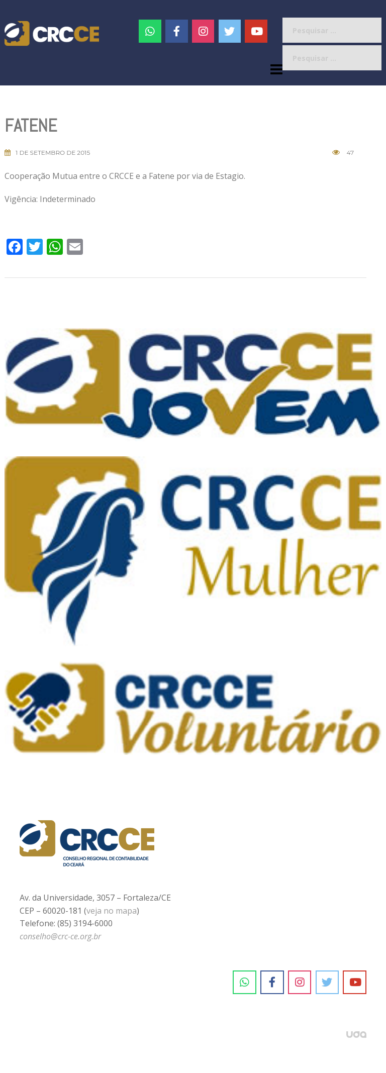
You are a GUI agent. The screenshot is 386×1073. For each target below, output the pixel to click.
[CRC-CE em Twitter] (230, 31)
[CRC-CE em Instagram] (300, 982)
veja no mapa (111, 910)
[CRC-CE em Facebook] (176, 31)
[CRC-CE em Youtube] (256, 31)
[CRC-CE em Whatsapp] (150, 31)
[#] (203, 31)
